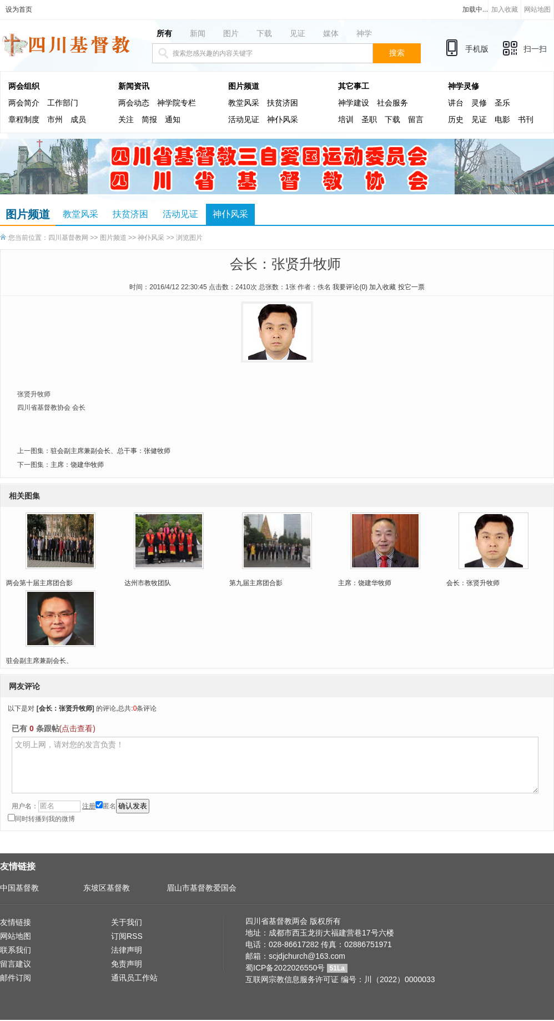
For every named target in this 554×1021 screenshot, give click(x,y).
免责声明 (126, 963)
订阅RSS (127, 936)
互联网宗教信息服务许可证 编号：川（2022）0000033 (340, 979)
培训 (346, 119)
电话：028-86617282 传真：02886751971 (318, 944)
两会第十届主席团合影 (39, 583)
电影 (502, 119)
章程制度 (23, 119)
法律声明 (126, 949)
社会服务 (392, 103)
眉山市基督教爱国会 (201, 887)
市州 (55, 119)
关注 (126, 119)
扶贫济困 (282, 103)
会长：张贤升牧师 (473, 583)
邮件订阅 (15, 977)
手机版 (476, 48)
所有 (164, 33)
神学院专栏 (176, 103)
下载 (264, 33)
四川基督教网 (68, 238)
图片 (231, 33)
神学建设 (353, 103)
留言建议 (15, 963)
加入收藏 (504, 9)
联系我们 (15, 949)
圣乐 (502, 103)
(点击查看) (77, 728)
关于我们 (126, 922)
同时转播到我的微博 (41, 819)
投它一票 (411, 287)
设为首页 (19, 9)
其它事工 (353, 86)
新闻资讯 (133, 86)
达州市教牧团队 (147, 583)
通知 (172, 119)
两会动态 (133, 103)
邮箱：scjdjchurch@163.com (295, 956)
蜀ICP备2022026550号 (285, 967)
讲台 (456, 103)
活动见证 (243, 119)
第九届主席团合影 (256, 583)
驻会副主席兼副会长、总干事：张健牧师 (110, 451)
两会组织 (23, 86)
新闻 (197, 33)
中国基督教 (19, 887)
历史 (456, 119)
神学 (364, 33)
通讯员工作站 (134, 977)
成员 (78, 119)
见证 (297, 33)
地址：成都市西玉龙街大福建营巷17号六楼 (319, 932)
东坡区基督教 (106, 887)
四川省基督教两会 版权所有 (293, 921)
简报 (149, 119)
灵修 (479, 103)
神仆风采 (282, 119)
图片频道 (243, 86)
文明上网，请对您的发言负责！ (275, 765)
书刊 (525, 119)
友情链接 (15, 922)
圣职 (369, 119)
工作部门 (62, 103)
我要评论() (350, 287)
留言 (416, 119)
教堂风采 (243, 103)
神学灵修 (463, 86)
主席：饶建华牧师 (77, 465)
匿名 (105, 806)
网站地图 (537, 9)
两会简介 (23, 103)
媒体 (331, 33)
